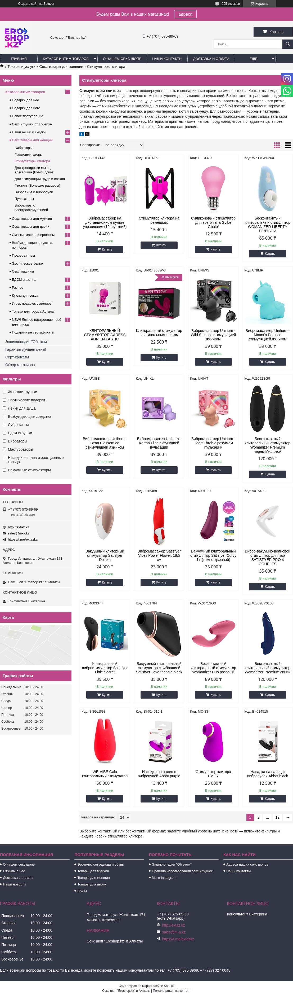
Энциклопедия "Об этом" (26, 342)
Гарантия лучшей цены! (25, 349)
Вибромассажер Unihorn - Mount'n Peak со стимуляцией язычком (268, 334)
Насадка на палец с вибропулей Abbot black (267, 774)
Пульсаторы (24, 199)
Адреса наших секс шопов (247, 864)
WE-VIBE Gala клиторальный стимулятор (105, 774)
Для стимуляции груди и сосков (40, 179)
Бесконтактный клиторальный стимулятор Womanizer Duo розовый (213, 667)
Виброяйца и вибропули (34, 192)
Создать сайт (28, 4)
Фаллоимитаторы (29, 154)
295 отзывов (231, 4)
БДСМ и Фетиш (24, 280)
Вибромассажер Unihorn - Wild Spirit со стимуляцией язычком (213, 334)
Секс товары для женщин (61, 66)
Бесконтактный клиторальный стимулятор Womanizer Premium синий (268, 667)
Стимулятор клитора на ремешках (159, 220)
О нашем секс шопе (122, 59)
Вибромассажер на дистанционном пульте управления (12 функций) (105, 222)
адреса (185, 14)
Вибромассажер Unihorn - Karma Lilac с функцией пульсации (159, 443)
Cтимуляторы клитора (32, 161)
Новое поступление (27, 116)
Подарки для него (26, 108)
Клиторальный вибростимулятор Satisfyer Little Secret (105, 667)
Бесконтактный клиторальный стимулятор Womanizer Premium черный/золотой (267, 445)
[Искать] (287, 44)
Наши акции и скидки (29, 132)
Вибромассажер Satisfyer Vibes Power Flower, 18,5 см (159, 555)
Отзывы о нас (14, 871)
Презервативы (23, 255)
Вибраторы (23, 148)
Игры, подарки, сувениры (32, 303)
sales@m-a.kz (19, 533)
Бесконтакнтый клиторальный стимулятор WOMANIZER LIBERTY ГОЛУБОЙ (267, 224)
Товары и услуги (21, 66)
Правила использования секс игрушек (182, 871)
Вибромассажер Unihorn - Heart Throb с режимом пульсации (213, 443)
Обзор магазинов (20, 365)
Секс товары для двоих (30, 227)
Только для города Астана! (33, 311)
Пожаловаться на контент (172, 991)
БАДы (82, 891)
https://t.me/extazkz (23, 539)
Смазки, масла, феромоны (33, 235)
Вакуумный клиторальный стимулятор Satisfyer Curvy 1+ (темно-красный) (213, 555)
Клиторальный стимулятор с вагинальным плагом (159, 332)
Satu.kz (169, 986)
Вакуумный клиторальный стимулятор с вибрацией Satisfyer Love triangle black (159, 667)
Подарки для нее (25, 100)
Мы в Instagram (164, 878)
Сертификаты (17, 357)
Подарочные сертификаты (33, 332)
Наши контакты (167, 59)
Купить (107, 249)
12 (277, 817)
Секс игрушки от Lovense (32, 124)
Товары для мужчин (93, 871)
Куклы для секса (25, 295)
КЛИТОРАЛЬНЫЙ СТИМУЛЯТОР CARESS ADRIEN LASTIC (104, 334)
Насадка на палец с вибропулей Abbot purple (159, 774)
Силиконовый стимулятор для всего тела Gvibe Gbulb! (213, 222)
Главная (19, 59)
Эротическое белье (27, 263)
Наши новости (14, 884)
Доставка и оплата (211, 59)
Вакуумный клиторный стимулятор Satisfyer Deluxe (104, 555)
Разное (17, 288)
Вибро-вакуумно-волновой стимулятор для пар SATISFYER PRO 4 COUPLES (267, 557)
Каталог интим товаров (66, 59)
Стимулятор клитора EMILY (213, 774)
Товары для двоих (91, 884)
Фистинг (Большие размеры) (37, 185)
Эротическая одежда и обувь (100, 864)
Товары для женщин (93, 878)
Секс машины (23, 271)
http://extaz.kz (18, 527)
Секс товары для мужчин (32, 219)
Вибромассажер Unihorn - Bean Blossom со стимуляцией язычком (105, 443)
